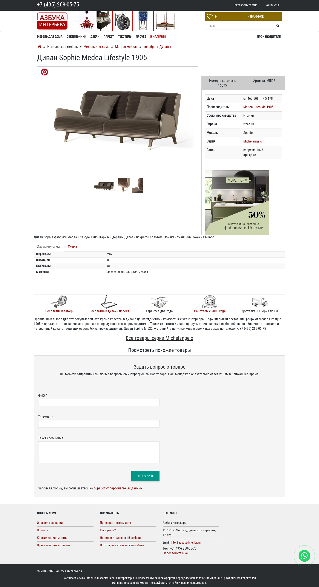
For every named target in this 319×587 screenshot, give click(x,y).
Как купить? (108, 530)
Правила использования (54, 545)
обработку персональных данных (118, 488)
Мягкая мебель (126, 47)
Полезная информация (115, 523)
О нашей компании (50, 523)
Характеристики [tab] (49, 246)
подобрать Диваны (157, 47)
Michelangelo (252, 141)
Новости (43, 530)
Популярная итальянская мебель (122, 545)
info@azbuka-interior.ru (186, 542)
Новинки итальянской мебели (120, 538)
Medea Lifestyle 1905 (258, 107)
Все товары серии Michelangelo (159, 338)
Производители (269, 37)
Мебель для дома (97, 47)
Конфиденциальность (52, 538)
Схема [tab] (72, 246)
